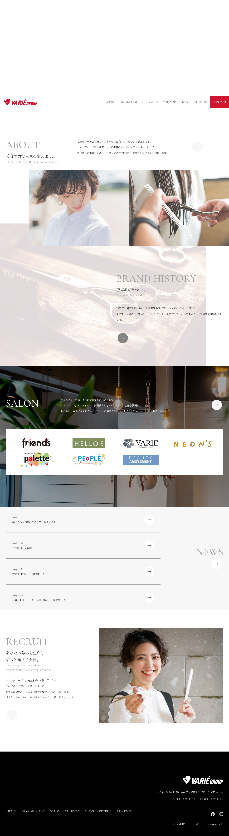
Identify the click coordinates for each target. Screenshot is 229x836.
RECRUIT (201, 102)
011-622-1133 (186, 798)
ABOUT (111, 102)
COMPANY (170, 102)
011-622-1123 (214, 798)
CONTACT (219, 102)
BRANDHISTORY (132, 102)
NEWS (186, 102)
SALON (153, 102)
